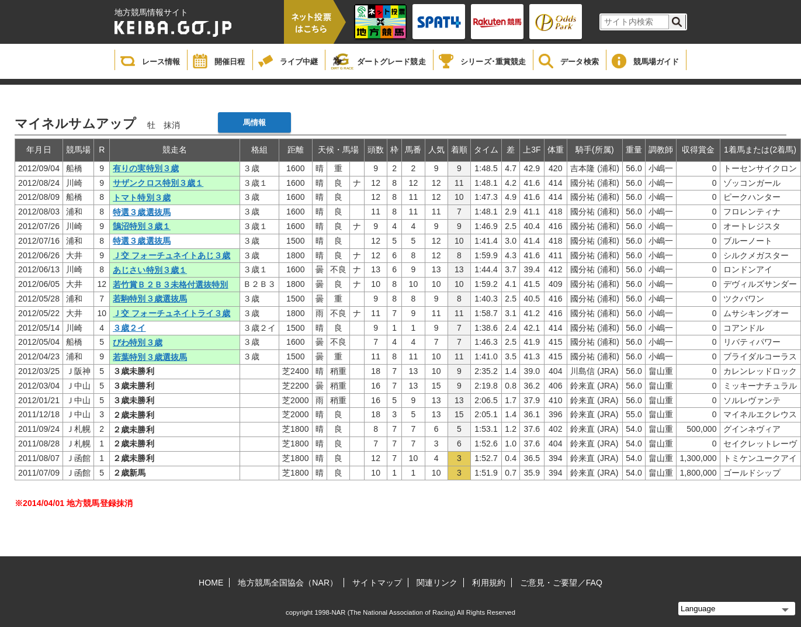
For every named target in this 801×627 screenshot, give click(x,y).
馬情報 (254, 122)
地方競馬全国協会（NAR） (288, 582)
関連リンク (437, 582)
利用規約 (488, 582)
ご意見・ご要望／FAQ (561, 582)
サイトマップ (377, 582)
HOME (211, 582)
